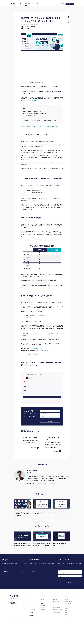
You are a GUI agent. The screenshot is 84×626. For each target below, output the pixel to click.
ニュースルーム (32, 609)
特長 (30, 598)
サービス (42, 595)
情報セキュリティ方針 (30, 622)
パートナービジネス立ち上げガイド (57, 610)
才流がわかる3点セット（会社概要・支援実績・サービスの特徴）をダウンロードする (39, 120)
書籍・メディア (32, 606)
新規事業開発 (43, 609)
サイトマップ (11, 622)
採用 (42, 611)
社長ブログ (66, 614)
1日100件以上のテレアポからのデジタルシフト (32, 111)
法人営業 (42, 607)
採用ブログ (66, 608)
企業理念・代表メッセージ (68, 601)
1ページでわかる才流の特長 (69, 597)
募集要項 (66, 610)
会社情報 (54, 597)
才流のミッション (55, 599)
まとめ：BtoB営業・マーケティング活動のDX (32, 118)
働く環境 (66, 612)
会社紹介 (54, 595)
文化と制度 (66, 599)
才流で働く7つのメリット (68, 603)
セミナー (31, 604)
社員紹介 (66, 606)
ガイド (54, 605)
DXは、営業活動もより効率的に (29, 115)
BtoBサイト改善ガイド (56, 607)
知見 (11, 7)
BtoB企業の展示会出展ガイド (57, 612)
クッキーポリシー (24, 622)
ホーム (31, 595)
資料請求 (31, 612)
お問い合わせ (32, 615)
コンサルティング (43, 599)
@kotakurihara (37, 82)
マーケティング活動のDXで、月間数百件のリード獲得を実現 (34, 113)
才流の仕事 (66, 605)
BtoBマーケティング (34, 24)
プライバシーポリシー (17, 622)
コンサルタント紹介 (56, 601)
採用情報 (66, 595)
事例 (30, 601)
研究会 (42, 597)
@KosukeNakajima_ (33, 354)
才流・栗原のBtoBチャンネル (33, 348)
